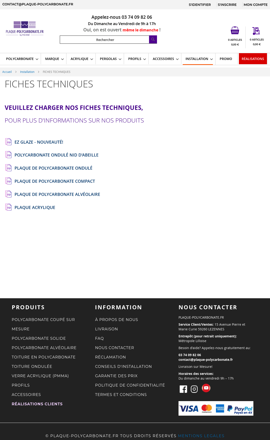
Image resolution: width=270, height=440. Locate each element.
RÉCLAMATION (110, 357)
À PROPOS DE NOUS (116, 319)
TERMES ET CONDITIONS (121, 394)
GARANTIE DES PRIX (116, 376)
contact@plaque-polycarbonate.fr (37, 4)
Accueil (7, 72)
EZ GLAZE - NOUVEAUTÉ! (39, 142)
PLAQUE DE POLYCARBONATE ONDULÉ (53, 168)
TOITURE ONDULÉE (32, 366)
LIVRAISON (106, 329)
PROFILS (21, 385)
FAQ (99, 338)
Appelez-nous (105, 17)
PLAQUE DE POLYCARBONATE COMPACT (55, 181)
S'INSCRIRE (227, 5)
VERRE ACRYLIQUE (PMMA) (40, 376)
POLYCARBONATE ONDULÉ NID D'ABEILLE (57, 155)
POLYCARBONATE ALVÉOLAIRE (44, 348)
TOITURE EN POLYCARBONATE (44, 357)
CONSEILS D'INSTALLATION (123, 366)
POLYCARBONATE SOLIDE (39, 338)
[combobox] (108, 39)
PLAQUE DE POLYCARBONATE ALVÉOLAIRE (57, 194)
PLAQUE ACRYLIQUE (35, 207)
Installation (27, 72)
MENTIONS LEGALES (201, 436)
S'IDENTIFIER (200, 5)
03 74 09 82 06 (137, 17)
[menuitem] (20, 58)
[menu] (135, 59)
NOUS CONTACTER (114, 348)
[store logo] (30, 28)
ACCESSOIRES (26, 394)
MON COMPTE (256, 5)
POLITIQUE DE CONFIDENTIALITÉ (130, 385)
